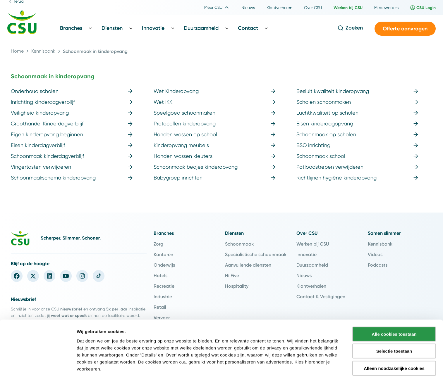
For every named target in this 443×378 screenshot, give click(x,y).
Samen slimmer (384, 233)
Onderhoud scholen (72, 91)
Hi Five (232, 275)
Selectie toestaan (394, 329)
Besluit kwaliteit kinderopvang (357, 91)
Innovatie (306, 254)
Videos (375, 254)
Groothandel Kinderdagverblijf (72, 123)
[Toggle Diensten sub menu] (131, 28)
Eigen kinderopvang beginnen (72, 134)
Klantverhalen (311, 286)
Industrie (163, 296)
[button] (405, 29)
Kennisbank (43, 51)
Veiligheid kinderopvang (72, 113)
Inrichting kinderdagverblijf (72, 102)
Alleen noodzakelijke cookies (394, 346)
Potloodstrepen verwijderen (357, 167)
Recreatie (164, 286)
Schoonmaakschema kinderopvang (72, 178)
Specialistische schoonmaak (255, 254)
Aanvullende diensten (248, 265)
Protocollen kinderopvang (214, 123)
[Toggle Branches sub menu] (90, 28)
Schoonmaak (239, 244)
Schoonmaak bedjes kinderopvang (214, 167)
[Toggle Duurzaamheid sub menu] (227, 28)
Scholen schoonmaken (357, 102)
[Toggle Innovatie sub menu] (172, 28)
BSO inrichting (357, 145)
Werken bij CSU (312, 244)
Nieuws (304, 275)
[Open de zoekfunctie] (350, 28)
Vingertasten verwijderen (72, 167)
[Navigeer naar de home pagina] (22, 23)
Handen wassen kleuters (214, 156)
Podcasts (377, 265)
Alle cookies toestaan (394, 312)
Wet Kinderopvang (214, 91)
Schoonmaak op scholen (357, 134)
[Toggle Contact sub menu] (266, 28)
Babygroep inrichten (214, 178)
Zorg (158, 244)
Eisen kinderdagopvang (357, 123)
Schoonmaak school (357, 156)
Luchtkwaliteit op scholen (357, 113)
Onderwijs (164, 265)
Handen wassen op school (214, 134)
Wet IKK (214, 102)
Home (17, 51)
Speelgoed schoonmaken (214, 113)
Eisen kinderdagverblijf (72, 145)
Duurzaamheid (312, 265)
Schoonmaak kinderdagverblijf (72, 156)
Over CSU (306, 233)
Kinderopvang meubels (214, 145)
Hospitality (236, 286)
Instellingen (314, 366)
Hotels (160, 275)
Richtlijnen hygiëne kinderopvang (357, 178)
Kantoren (163, 254)
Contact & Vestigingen (320, 296)
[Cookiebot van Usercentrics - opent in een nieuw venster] (37, 366)
